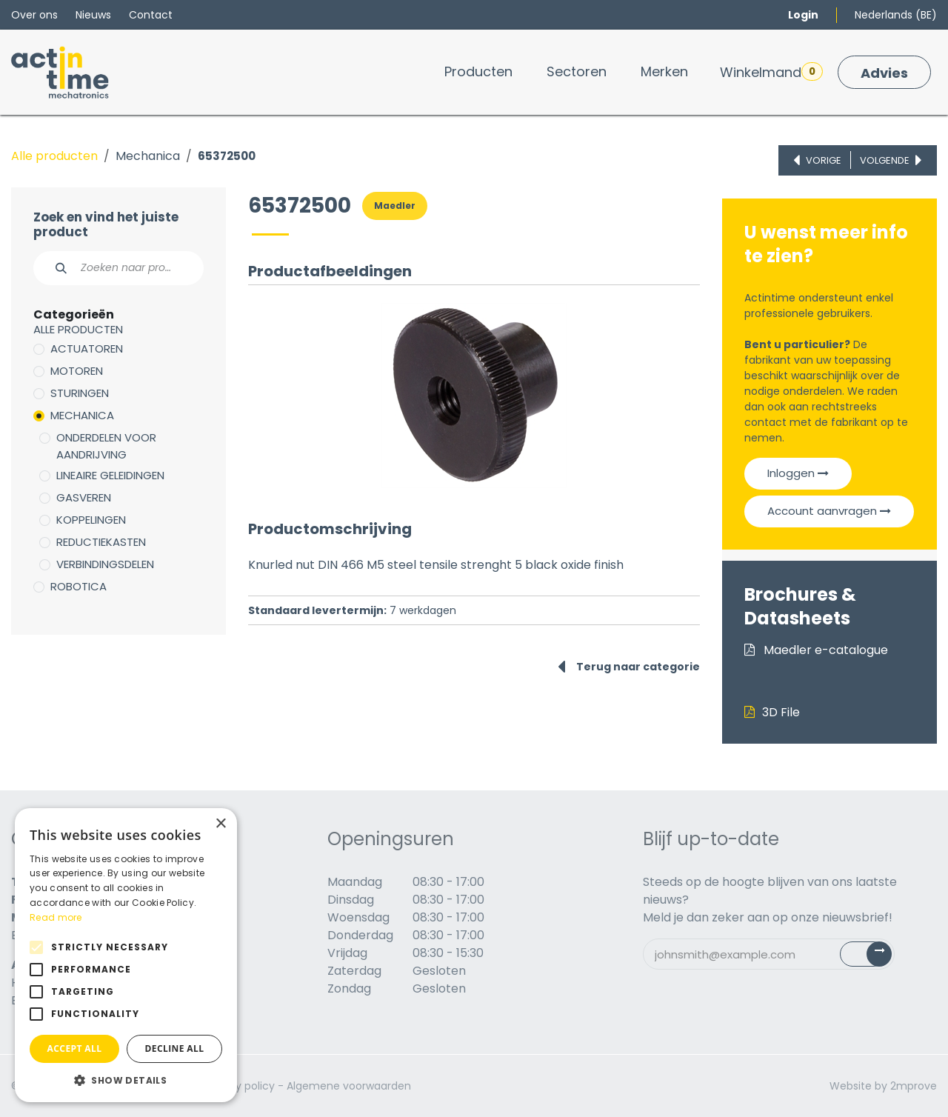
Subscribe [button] (874, 957)
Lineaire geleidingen (110, 475)
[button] (126, 1080)
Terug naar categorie (629, 666)
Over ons (34, 14)
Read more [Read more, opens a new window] (56, 917)
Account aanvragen (829, 511)
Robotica (78, 586)
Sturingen (79, 393)
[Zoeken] (53, 268)
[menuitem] (478, 71)
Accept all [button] (74, 1048)
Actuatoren (86, 348)
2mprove (913, 1085)
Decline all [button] (174, 1048)
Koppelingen (91, 519)
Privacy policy (239, 1085)
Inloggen (798, 473)
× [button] (220, 824)
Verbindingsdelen (105, 564)
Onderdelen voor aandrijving (106, 446)
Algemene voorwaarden (349, 1085)
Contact (151, 14)
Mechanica (148, 155)
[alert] (126, 955)
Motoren (76, 371)
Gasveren (83, 497)
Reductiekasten (101, 542)
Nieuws (93, 14)
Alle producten (54, 155)
